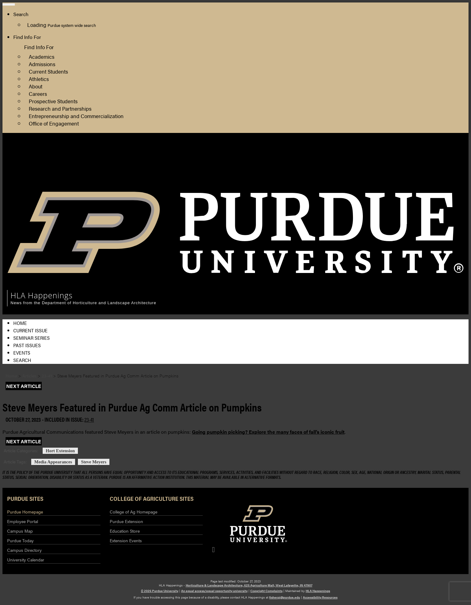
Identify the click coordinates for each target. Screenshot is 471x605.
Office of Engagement (54, 123)
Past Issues (27, 345)
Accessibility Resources (320, 597)
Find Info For (27, 36)
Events (21, 352)
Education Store (125, 531)
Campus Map (20, 531)
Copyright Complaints (266, 591)
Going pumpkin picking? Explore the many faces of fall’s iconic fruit (268, 431)
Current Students (48, 71)
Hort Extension (60, 450)
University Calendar (25, 559)
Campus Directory (24, 550)
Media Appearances (53, 461)
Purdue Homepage (25, 512)
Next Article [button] (23, 386)
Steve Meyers (93, 461)
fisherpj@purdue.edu (284, 597)
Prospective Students (53, 101)
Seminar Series (31, 337)
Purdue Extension (434, 167)
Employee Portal (22, 521)
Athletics (39, 79)
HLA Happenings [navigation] (42, 295)
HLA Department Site (438, 152)
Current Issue (30, 330)
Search (22, 360)
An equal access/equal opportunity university (214, 591)
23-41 (89, 419)
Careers (38, 93)
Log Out (423, 182)
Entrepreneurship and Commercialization (76, 116)
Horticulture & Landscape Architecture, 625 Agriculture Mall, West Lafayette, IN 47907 (249, 585)
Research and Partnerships (60, 108)
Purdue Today (20, 540)
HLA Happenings (318, 591)
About (35, 86)
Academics (41, 56)
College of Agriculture (438, 160)
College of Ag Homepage (133, 512)
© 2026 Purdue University (159, 591)
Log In (421, 174)
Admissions (42, 64)
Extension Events (126, 540)
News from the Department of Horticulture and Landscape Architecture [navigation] (83, 302)
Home (20, 322)
